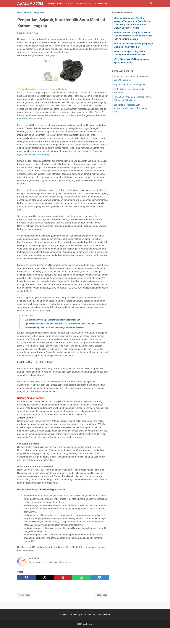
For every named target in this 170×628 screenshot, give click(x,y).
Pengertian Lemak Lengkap (41, 55)
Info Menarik (101, 3)
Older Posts (102, 595)
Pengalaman (83, 3)
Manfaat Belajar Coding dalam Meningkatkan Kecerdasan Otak (53, 320)
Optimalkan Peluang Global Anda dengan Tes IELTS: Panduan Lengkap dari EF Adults (63, 324)
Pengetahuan (55, 3)
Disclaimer (106, 614)
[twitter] (45, 577)
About (69, 614)
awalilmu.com (30, 3)
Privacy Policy (80, 614)
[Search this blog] (151, 3)
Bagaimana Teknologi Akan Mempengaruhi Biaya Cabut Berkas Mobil (130, 108)
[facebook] (26, 577)
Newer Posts (24, 595)
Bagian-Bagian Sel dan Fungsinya (130, 84)
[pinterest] (63, 577)
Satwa (69, 3)
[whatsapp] (81, 577)
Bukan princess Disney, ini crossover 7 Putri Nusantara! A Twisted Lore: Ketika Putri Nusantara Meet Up (133, 35)
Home (62, 614)
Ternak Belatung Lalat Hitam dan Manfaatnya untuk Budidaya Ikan (54, 328)
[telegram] (99, 577)
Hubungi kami (94, 614)
